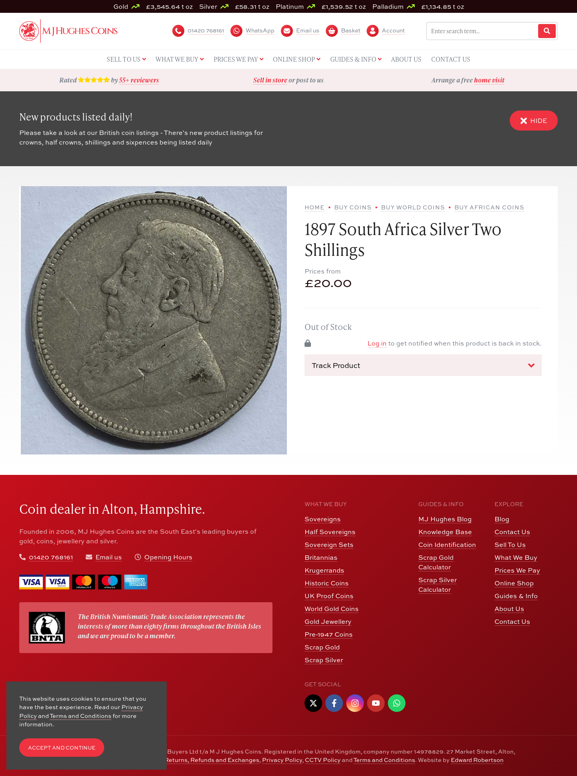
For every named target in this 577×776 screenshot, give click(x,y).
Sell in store (270, 79)
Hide (534, 120)
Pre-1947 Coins (329, 634)
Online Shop (514, 583)
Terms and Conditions (384, 760)
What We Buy (515, 557)
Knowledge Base (445, 531)
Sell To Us (510, 544)
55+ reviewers (139, 79)
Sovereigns (323, 519)
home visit (489, 79)
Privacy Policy (282, 760)
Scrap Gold (322, 647)
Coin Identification (447, 544)
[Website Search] (547, 31)
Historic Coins (327, 583)
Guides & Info (516, 595)
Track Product (423, 365)
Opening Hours (168, 557)
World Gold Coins (332, 608)
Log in (377, 343)
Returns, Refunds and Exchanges (211, 760)
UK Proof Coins (329, 595)
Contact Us (512, 531)
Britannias (321, 557)
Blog (501, 519)
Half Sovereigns (330, 531)
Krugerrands (324, 570)
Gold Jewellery (328, 621)
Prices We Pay (517, 570)
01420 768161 (51, 557)
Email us (108, 557)
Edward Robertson (477, 760)
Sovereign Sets (329, 544)
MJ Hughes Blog (445, 519)
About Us (509, 608)
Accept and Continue (61, 747)
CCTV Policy (323, 760)
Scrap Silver (324, 659)
